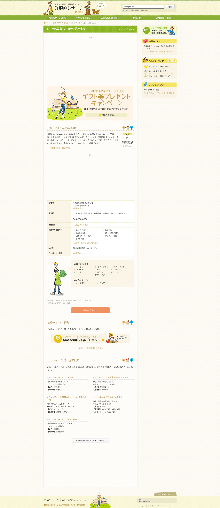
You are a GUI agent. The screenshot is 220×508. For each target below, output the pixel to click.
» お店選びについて (80, 253)
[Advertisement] (90, 59)
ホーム (48, 23)
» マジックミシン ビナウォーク (60, 377)
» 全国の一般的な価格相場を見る (85, 243)
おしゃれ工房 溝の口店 (157, 71)
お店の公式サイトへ (90, 310)
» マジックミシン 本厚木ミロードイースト (110, 377)
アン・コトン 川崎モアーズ (159, 76)
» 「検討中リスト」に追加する (59, 148)
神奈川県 (56, 23)
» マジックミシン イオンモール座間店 (63, 419)
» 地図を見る (78, 208)
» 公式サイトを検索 (80, 225)
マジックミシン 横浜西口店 (159, 66)
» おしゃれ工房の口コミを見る (90, 348)
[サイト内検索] (143, 7)
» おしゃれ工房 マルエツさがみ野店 (107, 397)
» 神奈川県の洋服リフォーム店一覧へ (90, 440)
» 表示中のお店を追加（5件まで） (162, 52)
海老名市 (65, 23)
